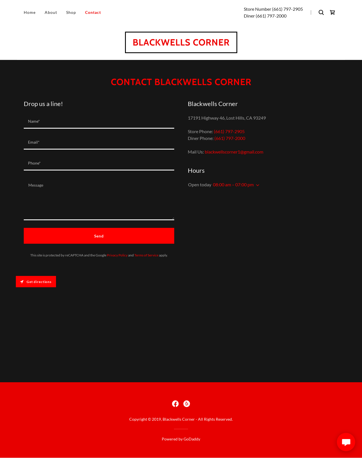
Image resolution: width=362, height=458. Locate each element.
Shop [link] (71, 12)
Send (99, 236)
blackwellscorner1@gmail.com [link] (234, 151)
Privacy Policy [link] (117, 255)
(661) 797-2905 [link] (287, 9)
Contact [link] (93, 12)
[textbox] (99, 121)
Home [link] (30, 12)
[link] (332, 12)
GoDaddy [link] (192, 439)
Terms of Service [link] (146, 255)
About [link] (51, 12)
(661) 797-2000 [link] (271, 15)
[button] (256, 185)
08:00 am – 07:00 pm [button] (233, 184)
